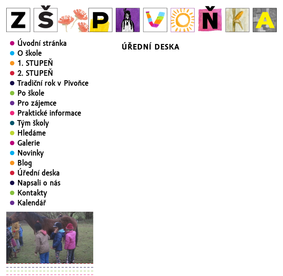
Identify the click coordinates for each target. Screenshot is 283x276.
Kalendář (31, 203)
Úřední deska (38, 173)
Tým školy (33, 123)
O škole (29, 53)
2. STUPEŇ (35, 73)
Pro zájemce (36, 103)
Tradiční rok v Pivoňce (52, 83)
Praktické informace (49, 113)
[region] (49, 237)
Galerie (28, 143)
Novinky (30, 153)
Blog (24, 163)
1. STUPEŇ (35, 63)
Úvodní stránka (42, 43)
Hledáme (31, 133)
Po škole (30, 93)
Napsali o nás (38, 183)
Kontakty (32, 193)
